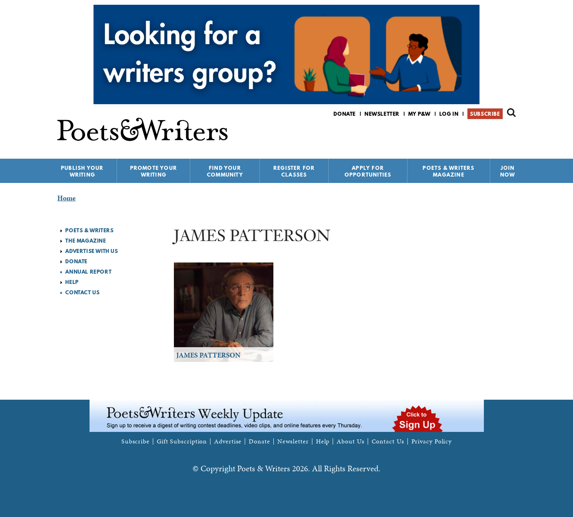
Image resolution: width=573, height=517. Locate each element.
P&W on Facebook (483, 134)
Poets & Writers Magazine (448, 171)
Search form (511, 112)
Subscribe (485, 113)
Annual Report (88, 271)
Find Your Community (225, 171)
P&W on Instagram (510, 134)
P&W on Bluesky (496, 134)
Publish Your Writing (82, 171)
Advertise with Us (91, 251)
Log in (449, 113)
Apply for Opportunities (368, 171)
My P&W (419, 113)
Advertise (228, 441)
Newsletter (382, 113)
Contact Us (82, 292)
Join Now (507, 171)
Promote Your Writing (153, 171)
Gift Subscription (182, 441)
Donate (344, 113)
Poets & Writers (89, 230)
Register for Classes (294, 171)
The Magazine (85, 240)
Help (71, 282)
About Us (350, 441)
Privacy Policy (431, 441)
